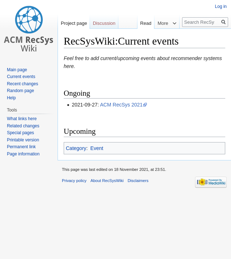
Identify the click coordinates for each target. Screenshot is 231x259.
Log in (221, 6)
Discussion (104, 23)
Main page (17, 69)
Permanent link (21, 146)
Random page (20, 90)
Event (96, 148)
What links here (22, 118)
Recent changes (22, 83)
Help (11, 97)
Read (141, 23)
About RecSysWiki (107, 180)
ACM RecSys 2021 (121, 105)
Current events (21, 76)
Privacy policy (74, 180)
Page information (23, 153)
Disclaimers (138, 180)
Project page (74, 23)
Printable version (23, 139)
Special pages (20, 132)
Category (76, 148)
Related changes (23, 125)
